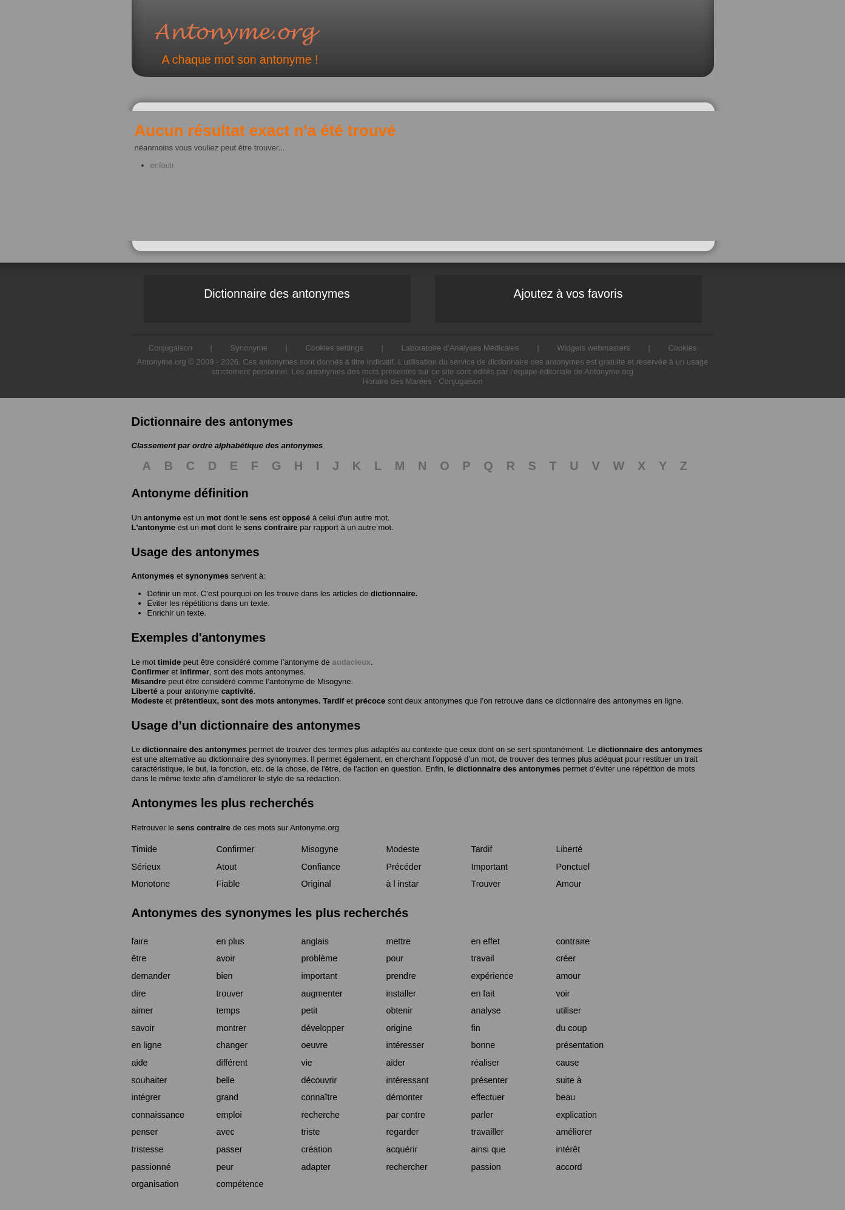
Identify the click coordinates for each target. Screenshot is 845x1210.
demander (151, 976)
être (139, 958)
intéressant (407, 1080)
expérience (492, 976)
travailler (487, 1132)
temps (228, 1010)
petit (309, 1010)
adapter (316, 1167)
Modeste (148, 700)
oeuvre (314, 1045)
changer (232, 1045)
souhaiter (149, 1080)
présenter (489, 1080)
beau (566, 1097)
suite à (569, 1080)
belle (226, 1080)
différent (232, 1062)
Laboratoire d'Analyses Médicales (460, 347)
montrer (231, 1028)
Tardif (333, 700)
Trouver (486, 884)
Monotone (151, 884)
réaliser (485, 1062)
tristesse (148, 1149)
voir (563, 993)
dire (139, 993)
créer (566, 958)
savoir (143, 1028)
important (319, 976)
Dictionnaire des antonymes (277, 293)
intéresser (405, 1045)
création (316, 1149)
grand (228, 1097)
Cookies (682, 347)
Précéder (404, 867)
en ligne (147, 1045)
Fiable (228, 884)
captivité (237, 691)
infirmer (194, 671)
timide (169, 662)
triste (310, 1132)
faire (140, 941)
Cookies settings (334, 347)
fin (475, 1028)
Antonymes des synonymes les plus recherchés (270, 912)
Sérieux (146, 867)
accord (569, 1167)
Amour (569, 884)
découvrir (319, 1080)
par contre (405, 1115)
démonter (404, 1097)
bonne (483, 1045)
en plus (230, 941)
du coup (571, 1028)
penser (145, 1132)
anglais (315, 941)
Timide (144, 849)
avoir (226, 958)
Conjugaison (460, 381)
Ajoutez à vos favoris (568, 293)
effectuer (488, 1097)
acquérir (402, 1149)
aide (140, 1062)
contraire (573, 941)
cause (567, 1062)
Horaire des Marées (397, 381)
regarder (402, 1132)
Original (316, 884)
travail (482, 958)
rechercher (407, 1167)
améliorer (574, 1132)
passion (486, 1167)
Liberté (145, 691)
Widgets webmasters (593, 347)
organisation (155, 1184)
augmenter (322, 993)
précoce (370, 700)
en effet (485, 941)
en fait (483, 993)
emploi (229, 1115)
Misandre (149, 681)
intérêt (568, 1149)
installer (401, 993)
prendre (401, 976)
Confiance (320, 867)
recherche (320, 1115)
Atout (227, 867)
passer (230, 1149)
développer (323, 1028)
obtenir (399, 1010)
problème (319, 958)
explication (577, 1115)
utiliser (568, 1010)
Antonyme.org (255, 33)
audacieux (351, 662)
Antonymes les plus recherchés (223, 803)
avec (226, 1132)
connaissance (158, 1115)
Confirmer (150, 671)
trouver (230, 993)
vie (306, 1062)
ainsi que (488, 1149)
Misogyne (334, 681)
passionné (151, 1167)
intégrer (146, 1097)
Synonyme (249, 347)
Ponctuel (573, 867)
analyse (486, 1010)
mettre (398, 941)
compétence (240, 1184)
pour (395, 958)
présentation (580, 1045)
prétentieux (195, 700)
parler (482, 1115)
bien (225, 976)
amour (568, 976)
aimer (142, 1010)
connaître (319, 1097)
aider (396, 1062)
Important (489, 867)
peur (225, 1167)
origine (399, 1028)
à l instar (402, 884)
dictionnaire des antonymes (195, 749)
